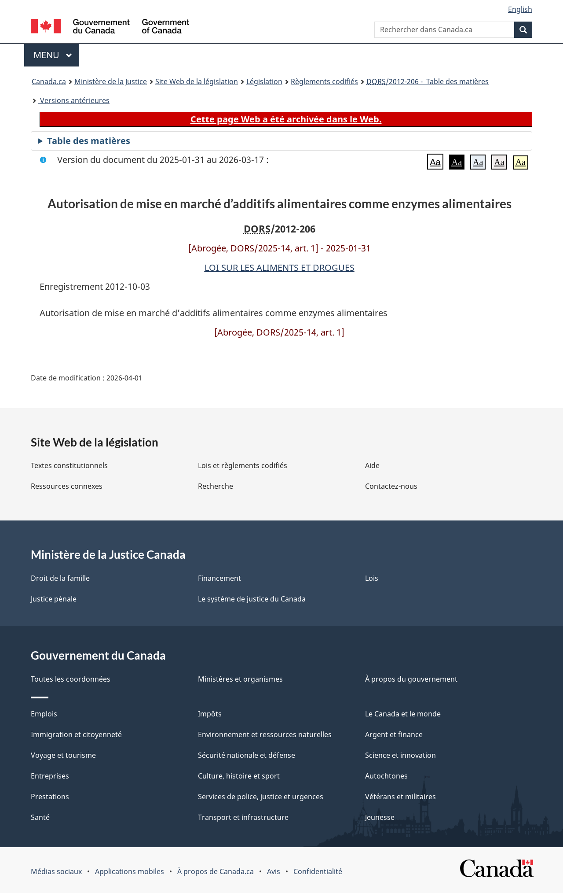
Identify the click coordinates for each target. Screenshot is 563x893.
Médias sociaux (56, 871)
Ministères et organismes (240, 679)
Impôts (210, 714)
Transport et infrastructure (243, 817)
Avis (273, 871)
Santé (40, 817)
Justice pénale (54, 599)
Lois (371, 578)
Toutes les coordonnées (70, 679)
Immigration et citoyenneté (76, 734)
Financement (219, 578)
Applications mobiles (129, 871)
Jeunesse (380, 817)
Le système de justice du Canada (252, 599)
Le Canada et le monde (403, 714)
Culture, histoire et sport (239, 776)
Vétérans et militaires (400, 796)
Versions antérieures (74, 100)
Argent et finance (394, 734)
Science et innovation (400, 755)
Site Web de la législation (196, 81)
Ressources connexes (66, 486)
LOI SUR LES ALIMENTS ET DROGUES (280, 267)
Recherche (215, 486)
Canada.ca (49, 81)
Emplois (44, 714)
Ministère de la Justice (110, 81)
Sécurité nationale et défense (246, 755)
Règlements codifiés (324, 81)
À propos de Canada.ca (215, 871)
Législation (264, 81)
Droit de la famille (60, 578)
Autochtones (386, 776)
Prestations (50, 796)
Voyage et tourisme (63, 755)
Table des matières (88, 141)
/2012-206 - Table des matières (427, 81)
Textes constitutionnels (69, 465)
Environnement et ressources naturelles (265, 734)
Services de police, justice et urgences (260, 796)
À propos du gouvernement (411, 679)
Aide (372, 465)
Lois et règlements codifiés (242, 465)
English (520, 9)
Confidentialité (317, 871)
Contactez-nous (391, 486)
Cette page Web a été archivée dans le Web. (286, 119)
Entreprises (50, 776)
